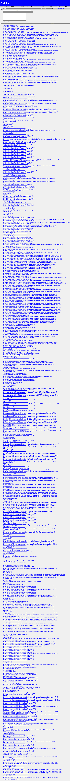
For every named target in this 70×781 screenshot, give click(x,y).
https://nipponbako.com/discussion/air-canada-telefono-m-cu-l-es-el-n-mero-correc (15, 582)
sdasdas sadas (5, 123)
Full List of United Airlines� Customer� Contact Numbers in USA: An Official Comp (15, 346)
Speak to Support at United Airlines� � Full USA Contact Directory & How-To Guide (15, 389)
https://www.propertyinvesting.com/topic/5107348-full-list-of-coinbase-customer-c (14, 342)
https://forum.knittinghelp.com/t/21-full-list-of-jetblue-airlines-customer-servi (13, 136)
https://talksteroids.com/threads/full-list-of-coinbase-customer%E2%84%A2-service (15, 330)
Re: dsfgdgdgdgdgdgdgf (7, 169)
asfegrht (4, 666)
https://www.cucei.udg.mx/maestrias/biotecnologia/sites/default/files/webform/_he (14, 434)
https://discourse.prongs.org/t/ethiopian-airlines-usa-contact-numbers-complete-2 (14, 693)
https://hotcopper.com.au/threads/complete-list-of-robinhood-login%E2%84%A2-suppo (15, 309)
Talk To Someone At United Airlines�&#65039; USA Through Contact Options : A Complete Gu (16, 353)
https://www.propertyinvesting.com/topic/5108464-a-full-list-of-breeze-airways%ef (14, 316)
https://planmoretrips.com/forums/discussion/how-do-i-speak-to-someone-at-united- (15, 674)
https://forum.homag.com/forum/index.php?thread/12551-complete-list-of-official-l (14, 104)
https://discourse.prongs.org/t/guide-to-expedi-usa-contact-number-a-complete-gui (15, 735)
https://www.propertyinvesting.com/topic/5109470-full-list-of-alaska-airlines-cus (14, 253)
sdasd (4, 124)
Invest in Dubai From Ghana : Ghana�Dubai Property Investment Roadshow (14, 508)
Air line (4, 234)
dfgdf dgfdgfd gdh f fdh (6, 356)
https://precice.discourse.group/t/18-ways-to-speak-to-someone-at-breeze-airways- (15, 614)
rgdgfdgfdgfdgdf (5, 201)
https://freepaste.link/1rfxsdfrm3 (7, 79)
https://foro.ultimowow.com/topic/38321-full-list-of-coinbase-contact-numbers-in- (14, 251)
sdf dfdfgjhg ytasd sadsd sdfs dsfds (8, 686)
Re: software (6, 246)
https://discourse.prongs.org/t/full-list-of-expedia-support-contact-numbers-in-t (14, 734)
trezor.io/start (5, 54)
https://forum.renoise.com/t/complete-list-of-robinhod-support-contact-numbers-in (14, 100)
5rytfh (4, 510)
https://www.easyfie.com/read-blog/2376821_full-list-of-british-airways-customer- (14, 394)
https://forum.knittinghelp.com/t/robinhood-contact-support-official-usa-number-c (14, 129)
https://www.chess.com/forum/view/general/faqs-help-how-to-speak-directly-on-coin (15, 665)
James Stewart (5, 132)
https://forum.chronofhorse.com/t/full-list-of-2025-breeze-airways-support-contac (14, 524)
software (4, 245)
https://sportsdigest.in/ (6, 521)
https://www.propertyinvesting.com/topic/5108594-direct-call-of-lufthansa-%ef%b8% (15, 313)
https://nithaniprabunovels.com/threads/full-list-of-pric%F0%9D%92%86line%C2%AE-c (15, 556)
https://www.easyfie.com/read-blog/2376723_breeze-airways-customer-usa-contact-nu (15, 395)
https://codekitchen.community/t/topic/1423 (9, 189)
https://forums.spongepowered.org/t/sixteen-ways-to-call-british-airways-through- (14, 568)
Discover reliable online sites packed (9, 175)
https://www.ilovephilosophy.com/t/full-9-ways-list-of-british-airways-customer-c (14, 543)
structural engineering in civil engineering (9, 31)
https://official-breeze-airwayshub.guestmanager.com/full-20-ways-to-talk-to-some (14, 413)
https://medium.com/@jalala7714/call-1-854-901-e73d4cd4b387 (12, 663)
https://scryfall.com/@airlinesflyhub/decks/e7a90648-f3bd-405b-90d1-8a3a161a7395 (15, 98)
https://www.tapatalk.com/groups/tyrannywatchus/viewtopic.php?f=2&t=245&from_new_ (15, 297)
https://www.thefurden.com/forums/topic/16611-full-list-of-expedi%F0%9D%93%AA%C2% (16, 187)
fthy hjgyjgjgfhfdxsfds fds (6, 676)
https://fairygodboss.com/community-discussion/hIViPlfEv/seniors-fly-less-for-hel (14, 82)
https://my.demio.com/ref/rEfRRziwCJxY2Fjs (9, 301)
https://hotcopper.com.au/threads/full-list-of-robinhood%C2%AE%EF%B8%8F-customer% (16, 288)
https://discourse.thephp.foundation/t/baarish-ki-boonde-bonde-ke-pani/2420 (14, 369)
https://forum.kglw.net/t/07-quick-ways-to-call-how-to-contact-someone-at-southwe (15, 586)
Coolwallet (4, 770)
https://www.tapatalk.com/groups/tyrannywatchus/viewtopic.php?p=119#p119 (14, 322)
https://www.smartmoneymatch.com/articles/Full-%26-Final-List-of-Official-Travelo (14, 688)
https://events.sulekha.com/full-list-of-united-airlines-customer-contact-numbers (14, 131)
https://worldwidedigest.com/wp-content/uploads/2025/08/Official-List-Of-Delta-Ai (14, 95)
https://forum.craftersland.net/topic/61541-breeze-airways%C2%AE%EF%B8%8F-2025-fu (16, 769)
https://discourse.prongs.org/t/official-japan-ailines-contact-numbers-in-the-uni (14, 724)
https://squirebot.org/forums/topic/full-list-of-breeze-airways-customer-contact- (14, 165)
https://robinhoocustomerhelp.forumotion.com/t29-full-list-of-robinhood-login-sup (14, 128)
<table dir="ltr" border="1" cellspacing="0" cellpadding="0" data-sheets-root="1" (14, 24)
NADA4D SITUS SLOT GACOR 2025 (8, 72)
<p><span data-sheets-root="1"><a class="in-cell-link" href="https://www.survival (14, 40)
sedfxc (4, 407)
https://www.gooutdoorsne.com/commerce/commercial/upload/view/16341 (13, 723)
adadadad (4, 77)
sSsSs (4, 71)
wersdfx (4, 454)
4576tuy (4, 535)
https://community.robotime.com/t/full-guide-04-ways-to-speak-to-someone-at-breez (15, 453)
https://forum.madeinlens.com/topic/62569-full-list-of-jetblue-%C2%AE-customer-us (15, 764)
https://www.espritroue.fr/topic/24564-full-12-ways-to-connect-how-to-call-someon (14, 494)
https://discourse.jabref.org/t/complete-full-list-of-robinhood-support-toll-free (14, 63)
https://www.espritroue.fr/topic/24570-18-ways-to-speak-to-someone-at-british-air (14, 490)
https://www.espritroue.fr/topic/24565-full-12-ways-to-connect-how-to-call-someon (14, 491)
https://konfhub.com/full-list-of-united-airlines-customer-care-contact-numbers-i (14, 492)
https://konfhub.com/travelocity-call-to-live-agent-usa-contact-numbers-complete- (14, 468)
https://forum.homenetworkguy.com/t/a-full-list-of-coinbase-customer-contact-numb (15, 377)
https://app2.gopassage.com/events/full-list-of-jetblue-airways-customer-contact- (14, 376)
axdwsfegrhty (5, 733)
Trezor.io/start (5, 250)
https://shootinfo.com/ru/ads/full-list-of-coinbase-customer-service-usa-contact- (14, 317)
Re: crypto (5, 208)
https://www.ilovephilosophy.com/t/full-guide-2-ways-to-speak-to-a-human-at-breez (15, 542)
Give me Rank (5, 647)
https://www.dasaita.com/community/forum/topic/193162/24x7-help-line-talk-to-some (15, 680)
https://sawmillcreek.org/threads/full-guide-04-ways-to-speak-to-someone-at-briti (14, 442)
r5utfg (4, 534)
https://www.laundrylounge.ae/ (7, 58)
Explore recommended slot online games (10, 202)
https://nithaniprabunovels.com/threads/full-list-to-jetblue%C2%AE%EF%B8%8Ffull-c (15, 645)
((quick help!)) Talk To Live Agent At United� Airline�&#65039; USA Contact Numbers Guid (16, 358)
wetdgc (4, 571)
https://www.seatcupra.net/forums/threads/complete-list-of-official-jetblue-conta (14, 577)
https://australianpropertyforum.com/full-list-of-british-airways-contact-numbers (14, 362)
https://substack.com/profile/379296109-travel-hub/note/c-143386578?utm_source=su (15, 159)
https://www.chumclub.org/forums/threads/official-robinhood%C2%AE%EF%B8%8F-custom (16, 244)
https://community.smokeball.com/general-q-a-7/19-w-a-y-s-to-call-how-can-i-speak (15, 777)
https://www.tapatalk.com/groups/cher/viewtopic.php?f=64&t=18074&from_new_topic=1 (15, 679)
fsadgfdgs (4, 613)
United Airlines (5, 409)
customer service (5, 121)
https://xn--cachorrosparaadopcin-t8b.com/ (9, 328)
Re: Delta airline (6, 248)
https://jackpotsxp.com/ (6, 668)
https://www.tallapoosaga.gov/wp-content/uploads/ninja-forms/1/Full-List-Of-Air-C (14, 143)
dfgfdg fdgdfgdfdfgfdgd (6, 616)
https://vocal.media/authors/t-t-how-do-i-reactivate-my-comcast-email (13, 730)
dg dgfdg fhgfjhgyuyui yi (6, 683)
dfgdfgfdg (4, 375)
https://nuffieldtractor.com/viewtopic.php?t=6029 (10, 106)
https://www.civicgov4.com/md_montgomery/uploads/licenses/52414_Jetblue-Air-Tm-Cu (15, 78)
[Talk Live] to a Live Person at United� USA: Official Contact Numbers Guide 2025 (15, 440)
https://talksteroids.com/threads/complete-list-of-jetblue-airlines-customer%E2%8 (14, 341)
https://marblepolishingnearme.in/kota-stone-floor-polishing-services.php (13, 646)
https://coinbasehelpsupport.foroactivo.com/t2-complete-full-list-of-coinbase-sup (14, 109)
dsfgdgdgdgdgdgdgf (6, 168)
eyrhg (4, 530)
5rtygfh (4, 732)
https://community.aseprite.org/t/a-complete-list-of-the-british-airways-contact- (14, 528)
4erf (3, 465)
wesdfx (4, 404)
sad (3, 88)
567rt (4, 516)
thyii (3, 637)
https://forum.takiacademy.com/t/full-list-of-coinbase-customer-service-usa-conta (14, 108)
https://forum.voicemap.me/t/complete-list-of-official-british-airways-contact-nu (14, 475)
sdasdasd (4, 89)
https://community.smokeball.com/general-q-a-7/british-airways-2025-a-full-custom (15, 762)
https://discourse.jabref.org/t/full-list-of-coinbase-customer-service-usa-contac (14, 62)
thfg (3, 500)
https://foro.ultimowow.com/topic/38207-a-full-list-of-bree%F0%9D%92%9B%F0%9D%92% (16, 255)
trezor (4, 547)
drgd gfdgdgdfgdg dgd (6, 383)
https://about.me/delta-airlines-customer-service (10, 65)
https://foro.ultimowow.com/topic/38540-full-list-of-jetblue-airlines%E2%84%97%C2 (15, 238)
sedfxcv (4, 481)
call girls (5, 537)
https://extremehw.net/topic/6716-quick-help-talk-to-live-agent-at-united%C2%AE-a (15, 355)
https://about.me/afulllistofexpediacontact (9, 69)
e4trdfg (4, 506)
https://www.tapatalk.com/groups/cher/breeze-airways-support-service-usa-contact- (15, 696)
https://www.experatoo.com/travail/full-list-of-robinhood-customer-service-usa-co (14, 47)
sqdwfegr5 (4, 639)
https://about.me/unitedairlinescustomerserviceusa (10, 326)
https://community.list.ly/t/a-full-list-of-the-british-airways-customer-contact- (13, 623)
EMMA (4, 632)
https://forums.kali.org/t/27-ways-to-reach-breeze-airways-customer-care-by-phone (15, 648)
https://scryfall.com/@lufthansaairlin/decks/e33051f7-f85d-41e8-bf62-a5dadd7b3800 (15, 81)
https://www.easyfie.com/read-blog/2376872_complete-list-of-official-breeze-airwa (14, 391)
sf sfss (4, 569)
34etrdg (4, 501)
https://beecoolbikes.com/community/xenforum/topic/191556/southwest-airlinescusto (15, 702)
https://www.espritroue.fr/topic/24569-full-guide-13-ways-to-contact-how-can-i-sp (14, 488)
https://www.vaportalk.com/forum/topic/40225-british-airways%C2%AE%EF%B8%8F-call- (16, 427)
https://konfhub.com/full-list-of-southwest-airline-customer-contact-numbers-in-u (14, 461)
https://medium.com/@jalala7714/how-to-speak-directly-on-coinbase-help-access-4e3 (15, 638)
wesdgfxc (4, 731)
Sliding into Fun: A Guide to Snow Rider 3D (9, 373)
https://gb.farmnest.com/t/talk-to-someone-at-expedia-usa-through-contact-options (15, 117)
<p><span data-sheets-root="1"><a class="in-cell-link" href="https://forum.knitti (14, 120)
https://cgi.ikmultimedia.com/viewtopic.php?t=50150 (10, 272)
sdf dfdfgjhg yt (5, 691)
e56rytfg (4, 726)
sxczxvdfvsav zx (6, 357)
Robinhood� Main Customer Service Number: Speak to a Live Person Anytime (14, 678)
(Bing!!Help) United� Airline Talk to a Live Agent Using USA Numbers (13, 352)
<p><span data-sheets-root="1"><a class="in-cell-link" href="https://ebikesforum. (14, 48)
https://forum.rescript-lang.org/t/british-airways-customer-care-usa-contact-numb (14, 596)
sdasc (4, 102)
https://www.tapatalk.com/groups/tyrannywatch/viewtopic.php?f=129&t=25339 (14, 354)
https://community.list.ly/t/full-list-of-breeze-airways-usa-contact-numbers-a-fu (14, 625)
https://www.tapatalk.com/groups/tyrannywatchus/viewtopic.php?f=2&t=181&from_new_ (15, 303)
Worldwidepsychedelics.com (7, 367)
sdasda (4, 214)
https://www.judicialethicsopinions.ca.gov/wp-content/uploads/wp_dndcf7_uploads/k (15, 548)
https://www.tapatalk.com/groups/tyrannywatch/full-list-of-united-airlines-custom (14, 347)
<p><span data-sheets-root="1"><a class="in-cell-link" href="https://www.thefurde (14, 177)
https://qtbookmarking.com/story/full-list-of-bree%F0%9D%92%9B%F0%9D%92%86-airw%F (16, 360)
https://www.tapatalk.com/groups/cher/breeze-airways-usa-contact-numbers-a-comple (15, 700)
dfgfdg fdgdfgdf (5, 624)
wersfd (4, 448)
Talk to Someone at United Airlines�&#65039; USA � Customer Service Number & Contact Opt (17, 350)
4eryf (4, 598)
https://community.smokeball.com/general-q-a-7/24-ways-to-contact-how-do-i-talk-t (15, 756)
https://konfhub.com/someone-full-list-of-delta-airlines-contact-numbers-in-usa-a (14, 410)
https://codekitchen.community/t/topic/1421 (9, 196)
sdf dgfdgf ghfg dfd (5, 567)
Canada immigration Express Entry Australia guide (11, 581)
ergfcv (4, 452)
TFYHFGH (4, 101)
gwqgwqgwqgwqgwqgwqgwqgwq (8, 374)
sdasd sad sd (5, 87)
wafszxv (4, 457)
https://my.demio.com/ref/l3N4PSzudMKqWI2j (9, 324)
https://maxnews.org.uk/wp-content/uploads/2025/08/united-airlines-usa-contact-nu (15, 436)
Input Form (17, 779)
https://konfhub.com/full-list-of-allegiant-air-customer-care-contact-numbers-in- (14, 466)
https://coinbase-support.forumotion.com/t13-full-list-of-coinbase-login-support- (14, 130)
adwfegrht (4, 749)
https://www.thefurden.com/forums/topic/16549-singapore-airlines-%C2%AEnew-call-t (15, 239)
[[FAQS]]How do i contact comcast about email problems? (11, 601)
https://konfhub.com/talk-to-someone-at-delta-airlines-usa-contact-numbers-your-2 (15, 388)
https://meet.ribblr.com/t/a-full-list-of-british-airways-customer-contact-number (14, 741)
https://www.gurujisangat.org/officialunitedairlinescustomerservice (12, 315)
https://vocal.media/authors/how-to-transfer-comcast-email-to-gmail (12, 470)
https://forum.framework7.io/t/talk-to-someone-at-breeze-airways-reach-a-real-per (14, 34)
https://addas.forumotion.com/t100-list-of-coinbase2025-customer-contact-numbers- (15, 249)
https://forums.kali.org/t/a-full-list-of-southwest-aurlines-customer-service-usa (14, 649)
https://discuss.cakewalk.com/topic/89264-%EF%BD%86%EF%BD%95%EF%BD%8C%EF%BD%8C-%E (18, 222)
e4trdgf (4, 464)
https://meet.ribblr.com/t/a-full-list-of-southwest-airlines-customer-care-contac (14, 738)
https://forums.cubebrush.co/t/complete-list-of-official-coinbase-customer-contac (14, 110)
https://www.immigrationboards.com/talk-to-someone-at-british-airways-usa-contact (15, 654)
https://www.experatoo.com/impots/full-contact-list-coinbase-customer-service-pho (14, 50)
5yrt (3, 580)
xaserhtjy (4, 449)
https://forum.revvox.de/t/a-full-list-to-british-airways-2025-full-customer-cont (14, 729)
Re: (16, 16)
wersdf (4, 401)
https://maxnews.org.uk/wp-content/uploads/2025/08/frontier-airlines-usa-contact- (14, 431)
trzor (3, 622)
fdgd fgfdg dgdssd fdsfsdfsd (7, 426)
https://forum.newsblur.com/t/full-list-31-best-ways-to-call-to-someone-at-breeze (14, 641)
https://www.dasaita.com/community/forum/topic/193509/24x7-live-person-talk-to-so (15, 675)
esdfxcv (4, 483)
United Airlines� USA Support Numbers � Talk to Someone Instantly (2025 (14, 692)
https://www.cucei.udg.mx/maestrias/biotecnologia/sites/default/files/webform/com (14, 381)
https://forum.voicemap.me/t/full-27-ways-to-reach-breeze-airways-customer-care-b (15, 471)
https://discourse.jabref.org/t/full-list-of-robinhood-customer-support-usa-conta (14, 61)
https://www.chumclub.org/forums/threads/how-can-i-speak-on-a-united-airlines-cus (15, 137)
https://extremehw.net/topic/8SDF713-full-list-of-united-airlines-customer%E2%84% (15, 337)
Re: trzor (5, 242)
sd (3, 91)
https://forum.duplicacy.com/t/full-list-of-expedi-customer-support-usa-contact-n (14, 73)
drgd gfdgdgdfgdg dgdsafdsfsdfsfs (8, 382)
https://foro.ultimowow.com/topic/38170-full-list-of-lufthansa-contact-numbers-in (14, 260)
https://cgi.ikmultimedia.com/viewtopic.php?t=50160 (10, 269)
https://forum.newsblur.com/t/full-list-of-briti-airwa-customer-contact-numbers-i (14, 642)
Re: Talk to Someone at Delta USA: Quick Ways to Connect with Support (14, 750)
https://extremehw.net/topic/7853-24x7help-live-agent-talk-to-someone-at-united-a (14, 345)
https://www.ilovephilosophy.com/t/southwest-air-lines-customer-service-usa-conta (14, 502)
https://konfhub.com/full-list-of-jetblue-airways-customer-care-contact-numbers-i (14, 472)
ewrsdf (4, 397)
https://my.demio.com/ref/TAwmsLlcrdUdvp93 (9, 306)
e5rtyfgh (4, 727)
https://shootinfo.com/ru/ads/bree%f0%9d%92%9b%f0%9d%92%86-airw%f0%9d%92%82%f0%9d (17, 277)
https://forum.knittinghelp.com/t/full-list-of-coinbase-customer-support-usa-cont (14, 138)
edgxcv (4, 479)
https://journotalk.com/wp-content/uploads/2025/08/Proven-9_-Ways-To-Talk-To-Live (15, 344)
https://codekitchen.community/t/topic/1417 (9, 198)
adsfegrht (4, 599)
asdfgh (4, 626)
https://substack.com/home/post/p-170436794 (9, 220)
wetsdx (4, 497)
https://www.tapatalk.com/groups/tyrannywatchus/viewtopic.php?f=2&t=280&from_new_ (15, 291)
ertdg (4, 400)
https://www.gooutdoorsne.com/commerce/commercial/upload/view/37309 (13, 631)
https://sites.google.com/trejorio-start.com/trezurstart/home (11, 550)
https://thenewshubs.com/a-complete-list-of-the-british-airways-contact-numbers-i (14, 612)
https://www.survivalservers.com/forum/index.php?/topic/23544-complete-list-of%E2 (15, 37)
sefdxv (4, 489)
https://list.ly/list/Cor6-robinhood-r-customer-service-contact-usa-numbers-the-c (14, 669)
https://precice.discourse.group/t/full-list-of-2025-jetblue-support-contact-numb (14, 618)
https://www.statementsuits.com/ (7, 55)
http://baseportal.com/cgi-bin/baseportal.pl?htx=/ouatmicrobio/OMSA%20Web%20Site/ (15, 327)
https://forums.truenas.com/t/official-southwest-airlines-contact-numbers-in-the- (14, 112)
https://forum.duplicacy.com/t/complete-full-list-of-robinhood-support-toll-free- (14, 59)
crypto (4, 207)
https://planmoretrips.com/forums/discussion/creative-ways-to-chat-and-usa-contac (15, 673)
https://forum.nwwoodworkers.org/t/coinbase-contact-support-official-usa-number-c (15, 111)
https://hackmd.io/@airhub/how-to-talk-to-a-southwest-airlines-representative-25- (14, 512)
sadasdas (4, 213)
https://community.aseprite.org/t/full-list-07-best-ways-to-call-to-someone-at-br (14, 527)
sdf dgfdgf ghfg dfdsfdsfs (6, 557)
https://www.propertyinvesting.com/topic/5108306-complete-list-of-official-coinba (14, 323)
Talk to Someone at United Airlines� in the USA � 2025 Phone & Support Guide (14, 712)
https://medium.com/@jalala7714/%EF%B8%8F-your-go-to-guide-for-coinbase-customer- (16, 469)
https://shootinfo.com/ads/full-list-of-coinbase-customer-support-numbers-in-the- (14, 340)
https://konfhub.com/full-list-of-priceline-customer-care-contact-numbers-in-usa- (14, 451)
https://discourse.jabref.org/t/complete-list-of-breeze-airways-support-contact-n (14, 38)
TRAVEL (4, 60)
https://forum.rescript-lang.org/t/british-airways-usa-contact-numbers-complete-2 (14, 588)
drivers (4, 474)
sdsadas (4, 215)
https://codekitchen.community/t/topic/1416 (9, 200)
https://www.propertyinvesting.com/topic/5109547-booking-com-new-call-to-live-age (15, 247)
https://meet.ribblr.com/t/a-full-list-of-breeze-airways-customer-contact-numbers (14, 748)
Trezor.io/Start (5, 384)
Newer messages (12, 779)
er (3, 583)
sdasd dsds (4, 212)
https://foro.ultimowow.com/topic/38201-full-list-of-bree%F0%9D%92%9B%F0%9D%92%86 (16, 258)
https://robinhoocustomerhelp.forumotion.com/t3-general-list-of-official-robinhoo (14, 135)
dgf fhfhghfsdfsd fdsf (6, 710)
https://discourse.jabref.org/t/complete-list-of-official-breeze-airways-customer (14, 51)
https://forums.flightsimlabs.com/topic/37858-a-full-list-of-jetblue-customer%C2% (14, 597)
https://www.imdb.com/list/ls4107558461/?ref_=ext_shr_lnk (11, 672)
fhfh (3, 636)
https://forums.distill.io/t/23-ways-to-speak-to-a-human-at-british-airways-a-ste (14, 540)
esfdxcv (4, 485)
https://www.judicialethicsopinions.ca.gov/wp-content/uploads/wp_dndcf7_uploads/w (15, 551)
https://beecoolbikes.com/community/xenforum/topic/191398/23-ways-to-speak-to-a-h (15, 715)
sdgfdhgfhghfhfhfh (5, 349)
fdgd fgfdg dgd (5, 441)
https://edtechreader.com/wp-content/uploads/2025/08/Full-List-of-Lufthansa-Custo (15, 294)
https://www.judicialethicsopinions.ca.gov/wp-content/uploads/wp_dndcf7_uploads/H (15, 565)
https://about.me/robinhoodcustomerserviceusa (10, 56)
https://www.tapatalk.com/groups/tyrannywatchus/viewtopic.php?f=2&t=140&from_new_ (15, 311)
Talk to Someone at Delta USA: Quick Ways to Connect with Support (13, 753)
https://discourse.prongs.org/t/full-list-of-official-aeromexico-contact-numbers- (14, 737)
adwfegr (4, 736)
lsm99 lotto (4, 561)
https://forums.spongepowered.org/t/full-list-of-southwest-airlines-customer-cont (14, 606)
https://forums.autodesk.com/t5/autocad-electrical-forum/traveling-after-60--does (14, 80)
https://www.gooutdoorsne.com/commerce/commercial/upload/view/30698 (13, 664)
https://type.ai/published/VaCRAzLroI (8, 602)
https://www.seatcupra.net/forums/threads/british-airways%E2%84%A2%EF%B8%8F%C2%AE (16, 573)
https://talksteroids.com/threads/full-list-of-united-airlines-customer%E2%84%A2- (14, 293)
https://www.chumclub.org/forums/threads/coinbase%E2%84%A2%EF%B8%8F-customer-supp (16, 139)
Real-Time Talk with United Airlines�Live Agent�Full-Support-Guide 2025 (13, 559)
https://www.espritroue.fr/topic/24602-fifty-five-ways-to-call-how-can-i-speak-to (14, 487)
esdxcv (4, 578)
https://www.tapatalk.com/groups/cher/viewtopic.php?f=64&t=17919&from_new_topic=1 (15, 684)
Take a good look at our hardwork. (9, 145)
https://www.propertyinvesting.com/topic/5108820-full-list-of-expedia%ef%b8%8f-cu (15, 290)
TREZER (4, 463)
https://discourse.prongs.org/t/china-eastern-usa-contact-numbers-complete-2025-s (15, 751)
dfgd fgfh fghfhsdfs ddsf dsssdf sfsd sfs (8, 584)
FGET (4, 662)
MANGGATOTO (5, 74)
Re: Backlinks (6, 333)
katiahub (4, 539)
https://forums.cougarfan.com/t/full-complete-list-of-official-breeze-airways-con (14, 364)
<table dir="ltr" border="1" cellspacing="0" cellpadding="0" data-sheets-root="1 (14, 85)
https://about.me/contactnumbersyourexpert (9, 329)
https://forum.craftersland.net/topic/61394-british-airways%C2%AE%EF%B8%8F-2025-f (15, 776)
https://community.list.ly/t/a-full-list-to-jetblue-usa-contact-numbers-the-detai (14, 628)
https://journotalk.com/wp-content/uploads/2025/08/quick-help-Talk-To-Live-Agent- (14, 141)
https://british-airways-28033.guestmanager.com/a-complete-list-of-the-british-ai (14, 418)
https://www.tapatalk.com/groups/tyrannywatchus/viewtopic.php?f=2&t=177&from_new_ (15, 307)
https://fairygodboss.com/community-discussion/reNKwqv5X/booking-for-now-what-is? (15, 75)
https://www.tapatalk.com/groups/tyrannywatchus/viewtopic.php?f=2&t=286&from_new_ (15, 280)
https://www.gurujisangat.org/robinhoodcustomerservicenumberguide (13, 325)
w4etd (4, 526)
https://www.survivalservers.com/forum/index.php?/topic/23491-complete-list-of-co (14, 44)
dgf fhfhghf (4, 722)
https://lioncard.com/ (6, 57)
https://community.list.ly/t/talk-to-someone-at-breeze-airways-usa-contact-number (14, 619)
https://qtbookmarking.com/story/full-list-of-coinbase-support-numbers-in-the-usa (14, 336)
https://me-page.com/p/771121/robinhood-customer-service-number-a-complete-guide (15, 667)
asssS (4, 83)
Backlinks (4, 332)
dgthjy (4, 546)
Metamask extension (6, 140)
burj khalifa (4, 766)
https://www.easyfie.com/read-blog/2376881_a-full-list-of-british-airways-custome (14, 393)
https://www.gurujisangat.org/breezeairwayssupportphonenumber (12, 361)
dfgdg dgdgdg (5, 555)
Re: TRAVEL (6, 335)
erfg (3, 467)
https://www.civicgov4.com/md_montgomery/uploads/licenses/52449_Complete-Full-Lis (15, 46)
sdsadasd (4, 211)
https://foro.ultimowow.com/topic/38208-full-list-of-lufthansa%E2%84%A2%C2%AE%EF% (16, 254)
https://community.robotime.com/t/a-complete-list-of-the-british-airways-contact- (14, 458)
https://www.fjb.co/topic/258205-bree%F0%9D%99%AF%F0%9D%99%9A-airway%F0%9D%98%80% (17, 32)
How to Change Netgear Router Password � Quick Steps (11, 634)
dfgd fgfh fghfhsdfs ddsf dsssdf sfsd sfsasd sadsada (10, 576)
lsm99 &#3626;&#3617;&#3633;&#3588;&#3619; (10, 562)
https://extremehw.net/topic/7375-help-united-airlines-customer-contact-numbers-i (14, 348)
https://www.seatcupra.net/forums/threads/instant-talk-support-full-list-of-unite (14, 564)
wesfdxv (4, 499)
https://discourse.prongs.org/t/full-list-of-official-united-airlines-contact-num (13, 767)
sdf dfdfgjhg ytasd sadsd (6, 690)
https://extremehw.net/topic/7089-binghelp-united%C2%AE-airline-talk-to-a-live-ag (14, 351)
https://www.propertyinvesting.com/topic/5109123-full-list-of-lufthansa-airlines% (14, 286)
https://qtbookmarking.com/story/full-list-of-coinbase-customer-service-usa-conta (14, 343)
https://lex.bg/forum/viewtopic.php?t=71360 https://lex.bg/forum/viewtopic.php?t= (14, 30)
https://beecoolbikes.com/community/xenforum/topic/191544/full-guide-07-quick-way (15, 706)
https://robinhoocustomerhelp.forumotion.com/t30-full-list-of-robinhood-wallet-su (14, 115)
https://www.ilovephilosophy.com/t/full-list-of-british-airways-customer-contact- (14, 503)
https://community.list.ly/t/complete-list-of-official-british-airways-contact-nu (13, 627)
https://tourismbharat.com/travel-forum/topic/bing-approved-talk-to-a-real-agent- (14, 368)
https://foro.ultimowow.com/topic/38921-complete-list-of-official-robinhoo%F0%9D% (15, 233)
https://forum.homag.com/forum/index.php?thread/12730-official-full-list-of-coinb (14, 103)
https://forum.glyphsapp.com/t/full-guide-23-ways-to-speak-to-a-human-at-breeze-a (15, 711)
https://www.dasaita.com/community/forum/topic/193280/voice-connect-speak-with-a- (15, 677)
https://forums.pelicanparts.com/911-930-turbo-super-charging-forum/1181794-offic (15, 35)
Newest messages (6, 779)
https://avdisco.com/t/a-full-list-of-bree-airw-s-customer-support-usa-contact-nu (14, 178)
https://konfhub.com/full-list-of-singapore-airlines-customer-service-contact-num (14, 425)
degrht (4, 549)
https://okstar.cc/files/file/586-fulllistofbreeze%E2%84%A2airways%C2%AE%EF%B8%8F (16, 370)
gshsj (4, 97)
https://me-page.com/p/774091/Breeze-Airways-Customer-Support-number (13, 603)
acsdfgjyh (4, 438)
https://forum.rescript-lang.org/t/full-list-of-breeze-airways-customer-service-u (14, 585)
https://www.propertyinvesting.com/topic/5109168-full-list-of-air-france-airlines (14, 276)
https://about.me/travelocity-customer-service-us (10, 66)
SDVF (4, 635)
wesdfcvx (4, 482)
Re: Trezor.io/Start (7, 385)
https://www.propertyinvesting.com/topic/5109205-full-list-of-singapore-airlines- (14, 274)
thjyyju (4, 760)
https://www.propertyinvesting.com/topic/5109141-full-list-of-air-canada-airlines (14, 279)
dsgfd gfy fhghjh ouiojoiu (6, 681)
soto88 (4, 386)
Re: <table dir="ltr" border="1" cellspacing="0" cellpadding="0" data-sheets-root (15, 185)
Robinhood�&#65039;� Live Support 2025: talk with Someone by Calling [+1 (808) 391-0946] (16, 687)
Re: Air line (5, 235)
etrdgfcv (4, 608)
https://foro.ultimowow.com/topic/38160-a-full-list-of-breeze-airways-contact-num (14, 261)
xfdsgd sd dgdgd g (5, 387)
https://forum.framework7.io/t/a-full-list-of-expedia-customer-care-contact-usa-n (14, 33)
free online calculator (6, 640)
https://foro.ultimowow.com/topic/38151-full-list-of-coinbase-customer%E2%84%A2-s (15, 252)
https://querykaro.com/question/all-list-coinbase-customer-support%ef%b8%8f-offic (15, 64)
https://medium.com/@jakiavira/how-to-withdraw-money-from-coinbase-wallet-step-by (15, 443)
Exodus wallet (5, 25)
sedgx (4, 579)
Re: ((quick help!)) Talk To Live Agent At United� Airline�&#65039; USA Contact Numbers (17, 359)
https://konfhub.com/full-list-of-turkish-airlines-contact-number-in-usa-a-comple (14, 484)
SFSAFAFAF (5, 523)
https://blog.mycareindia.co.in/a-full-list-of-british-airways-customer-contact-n (14, 607)
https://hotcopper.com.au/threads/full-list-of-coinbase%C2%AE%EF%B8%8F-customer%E (16, 273)
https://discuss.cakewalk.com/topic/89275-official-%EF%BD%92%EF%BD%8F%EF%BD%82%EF (17, 203)
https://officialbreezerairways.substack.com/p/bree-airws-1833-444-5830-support (14, 224)
